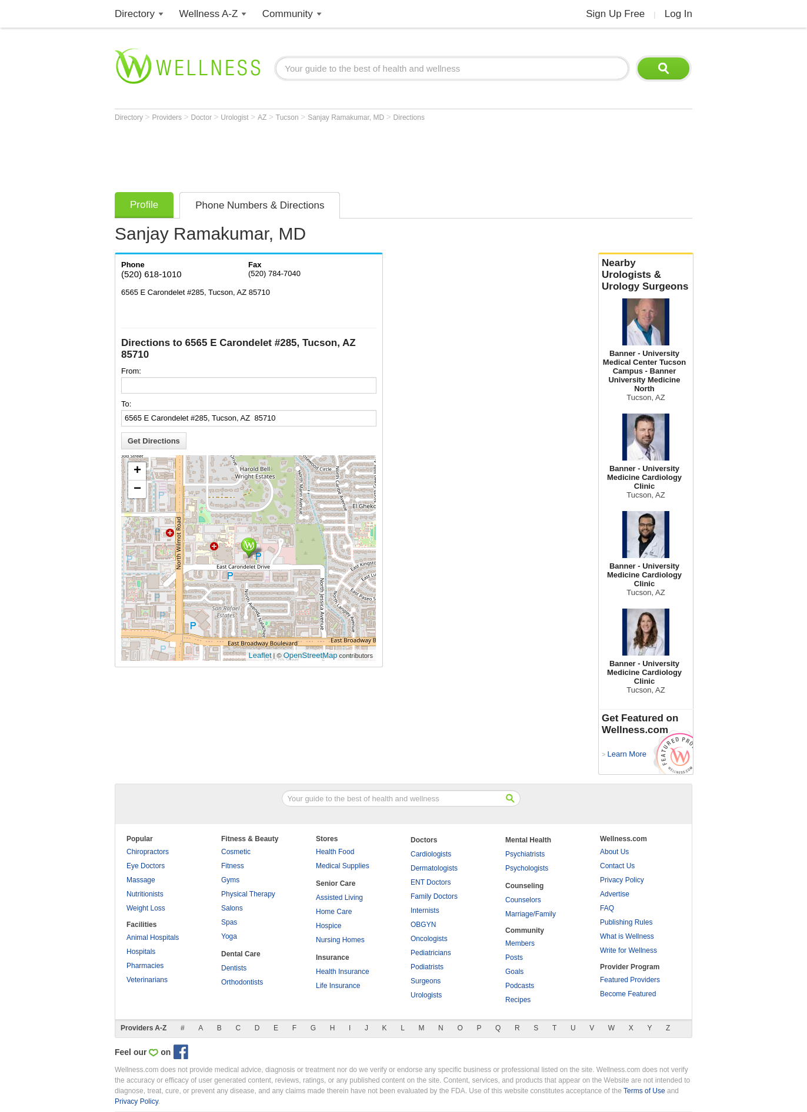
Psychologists (526, 868)
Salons (232, 908)
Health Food (335, 852)
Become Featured (628, 994)
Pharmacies (145, 966)
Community (287, 13)
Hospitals (140, 952)
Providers (168, 117)
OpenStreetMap (311, 655)
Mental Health (528, 840)
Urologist (236, 117)
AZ (263, 117)
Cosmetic (236, 852)
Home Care (334, 912)
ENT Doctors (431, 882)
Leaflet (260, 655)
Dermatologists (434, 868)
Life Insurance (338, 986)
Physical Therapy (248, 894)
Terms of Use (644, 1091)
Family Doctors (434, 896)
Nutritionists (145, 894)
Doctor (202, 117)
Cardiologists (431, 854)
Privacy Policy (622, 880)
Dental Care (241, 954)
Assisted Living (339, 897)
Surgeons (426, 981)
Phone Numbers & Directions (259, 205)
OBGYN (423, 924)
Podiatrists (427, 967)
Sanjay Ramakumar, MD (347, 117)
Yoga (229, 936)
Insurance (332, 957)
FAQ (607, 908)
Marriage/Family (530, 914)
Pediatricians (431, 953)
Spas (229, 922)
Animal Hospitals (152, 937)
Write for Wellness (628, 950)
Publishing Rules (626, 922)
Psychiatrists (525, 854)
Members (520, 943)
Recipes (518, 1000)
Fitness (232, 866)
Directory (135, 13)
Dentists (233, 968)
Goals (514, 971)
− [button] (137, 489)
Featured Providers (630, 980)
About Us (614, 852)
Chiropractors (147, 852)
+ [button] (137, 471)
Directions (409, 117)
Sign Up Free (615, 13)
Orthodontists (242, 982)
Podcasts (519, 986)
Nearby (646, 275)
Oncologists (429, 939)
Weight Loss (145, 908)
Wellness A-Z (208, 13)
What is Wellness (627, 936)
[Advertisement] (329, 153)
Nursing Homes (340, 940)
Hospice (328, 926)
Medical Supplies (342, 866)
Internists (425, 910)
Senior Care (335, 883)
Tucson (288, 117)
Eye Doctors (145, 866)
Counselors (523, 900)
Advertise (614, 894)
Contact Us (617, 866)
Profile (144, 204)
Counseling (524, 886)
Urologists (426, 995)
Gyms (230, 880)
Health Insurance (342, 971)
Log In (678, 13)
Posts (514, 957)
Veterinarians (147, 980)
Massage (140, 880)
